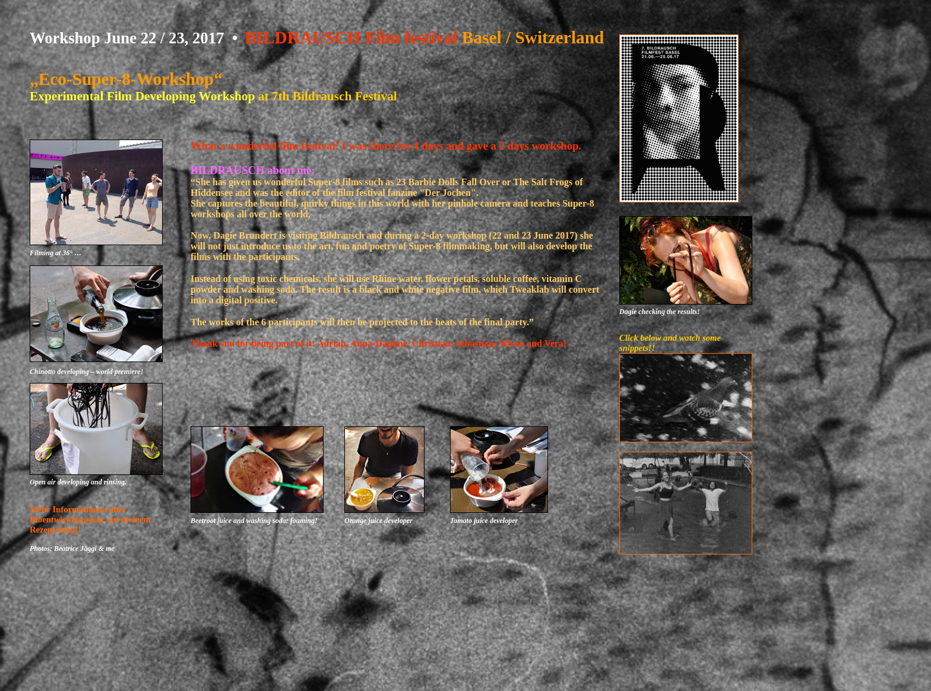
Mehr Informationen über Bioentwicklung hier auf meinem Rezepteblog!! (90, 519)
